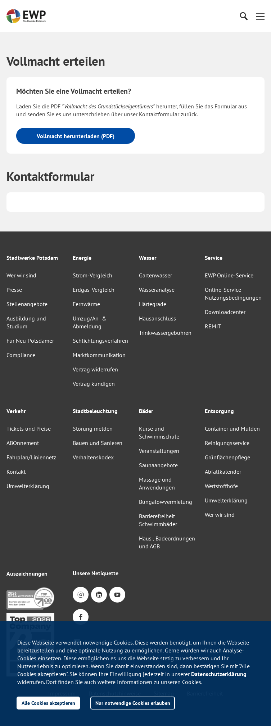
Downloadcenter (225, 311)
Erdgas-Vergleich (93, 289)
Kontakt (16, 471)
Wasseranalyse (157, 289)
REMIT (213, 326)
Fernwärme (86, 304)
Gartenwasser (155, 275)
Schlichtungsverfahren (100, 340)
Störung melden (93, 428)
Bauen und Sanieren (97, 442)
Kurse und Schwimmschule (159, 432)
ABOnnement (22, 442)
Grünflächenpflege (227, 457)
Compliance (20, 355)
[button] (260, 16)
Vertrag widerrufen (95, 369)
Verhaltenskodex (93, 457)
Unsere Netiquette (95, 573)
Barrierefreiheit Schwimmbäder (158, 520)
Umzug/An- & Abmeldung (90, 322)
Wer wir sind (21, 275)
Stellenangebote (27, 304)
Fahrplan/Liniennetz (31, 457)
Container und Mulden (232, 428)
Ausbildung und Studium (26, 322)
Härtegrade (152, 304)
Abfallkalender (223, 471)
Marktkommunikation (99, 355)
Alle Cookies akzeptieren (48, 702)
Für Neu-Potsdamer (30, 340)
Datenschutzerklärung (219, 674)
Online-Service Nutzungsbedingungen (233, 293)
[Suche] (243, 16)
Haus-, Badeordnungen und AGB (167, 542)
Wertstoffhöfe (221, 486)
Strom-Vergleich (92, 275)
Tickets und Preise (28, 428)
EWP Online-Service (229, 275)
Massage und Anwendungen (157, 483)
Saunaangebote (158, 465)
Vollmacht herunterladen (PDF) (75, 136)
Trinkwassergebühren (165, 332)
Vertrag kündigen (94, 383)
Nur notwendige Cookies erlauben (132, 702)
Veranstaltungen (159, 450)
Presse (14, 289)
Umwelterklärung (27, 486)
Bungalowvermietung (165, 501)
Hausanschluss (157, 318)
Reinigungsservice (227, 442)
